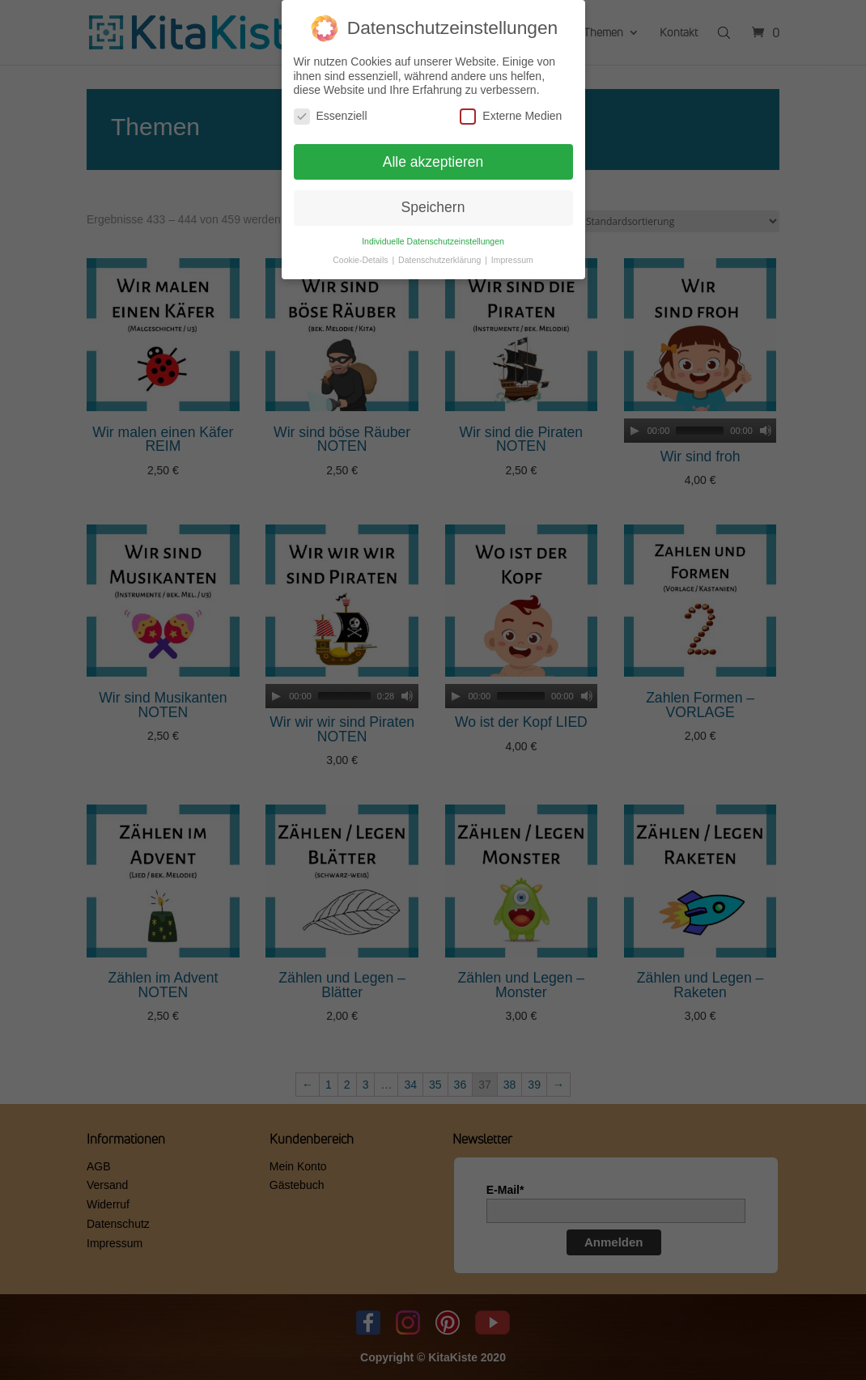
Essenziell (330, 116)
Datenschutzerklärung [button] (440, 260)
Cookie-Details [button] (361, 260)
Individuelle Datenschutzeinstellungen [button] (433, 241)
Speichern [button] (433, 207)
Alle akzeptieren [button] (433, 162)
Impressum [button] (512, 260)
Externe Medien (511, 116)
